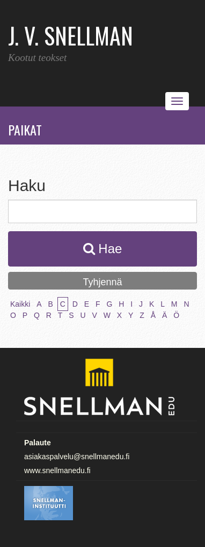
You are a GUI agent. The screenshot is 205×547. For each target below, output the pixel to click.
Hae (102, 248)
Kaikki (20, 304)
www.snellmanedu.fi (57, 470)
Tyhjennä (102, 282)
